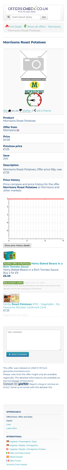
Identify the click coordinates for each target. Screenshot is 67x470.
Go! (44, 17)
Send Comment (17, 354)
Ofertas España (14, 457)
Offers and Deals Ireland (18, 453)
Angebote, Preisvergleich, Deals (21, 441)
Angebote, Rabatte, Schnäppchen (22, 445)
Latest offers (11, 428)
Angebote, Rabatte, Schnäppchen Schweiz (26, 449)
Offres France (13, 461)
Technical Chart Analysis (16, 464)
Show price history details (17, 245)
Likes (8, 424)
